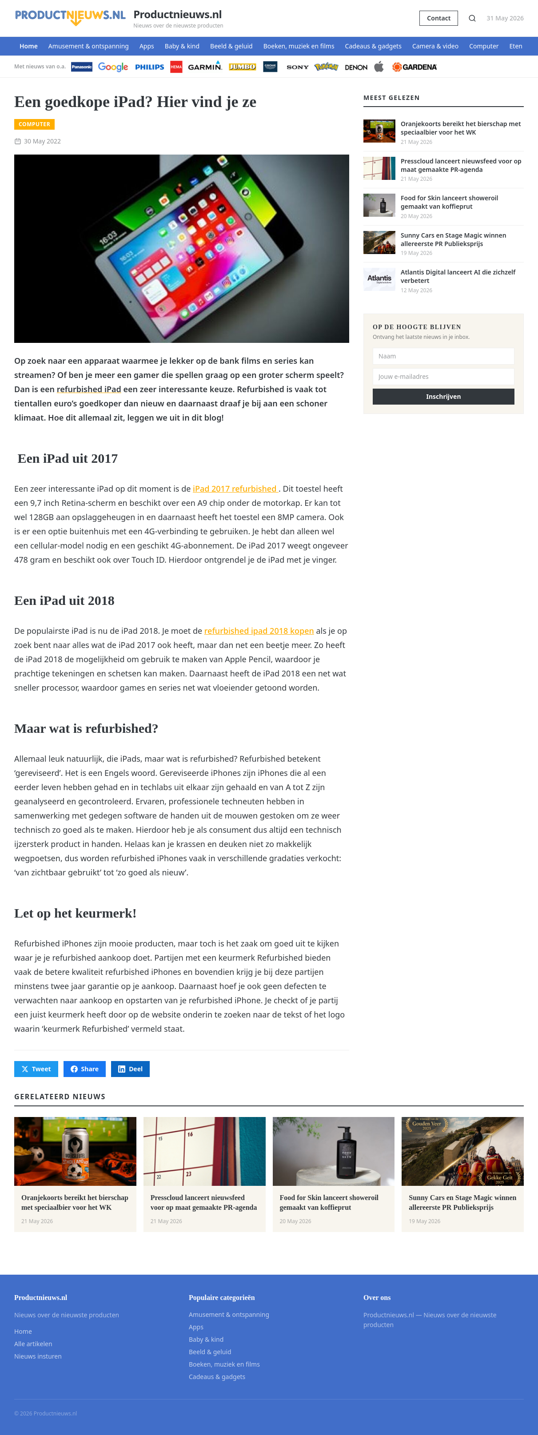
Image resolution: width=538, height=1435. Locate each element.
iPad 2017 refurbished (236, 488)
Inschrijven (443, 396)
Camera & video (435, 46)
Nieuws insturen (38, 1356)
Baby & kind (182, 46)
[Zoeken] (472, 18)
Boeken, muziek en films (299, 46)
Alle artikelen (33, 1344)
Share (85, 1069)
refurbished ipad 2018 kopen (259, 630)
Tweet (36, 1069)
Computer (483, 46)
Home (29, 46)
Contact (438, 18)
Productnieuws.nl (177, 14)
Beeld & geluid (231, 46)
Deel (130, 1069)
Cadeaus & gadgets (373, 46)
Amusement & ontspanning (88, 46)
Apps (146, 46)
